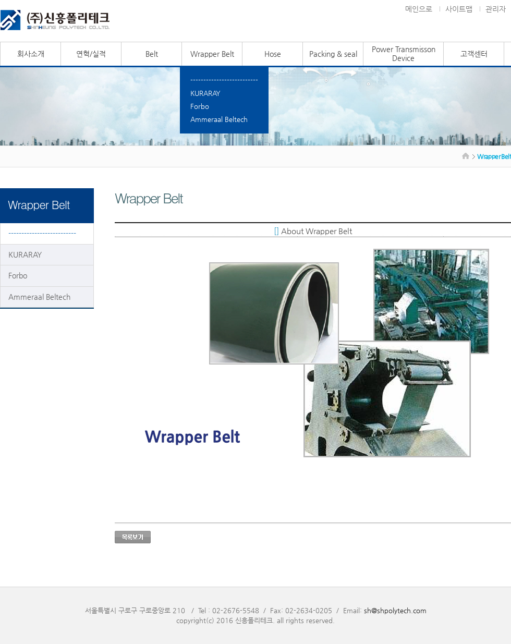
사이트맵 (458, 9)
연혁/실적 (91, 54)
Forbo (199, 106)
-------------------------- (224, 80)
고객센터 (474, 54)
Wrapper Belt (212, 54)
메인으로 (418, 9)
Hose (272, 54)
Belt (151, 54)
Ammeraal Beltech (219, 119)
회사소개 (30, 54)
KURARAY (205, 93)
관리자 (495, 9)
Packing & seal (333, 54)
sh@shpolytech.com (395, 610)
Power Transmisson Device (403, 53)
